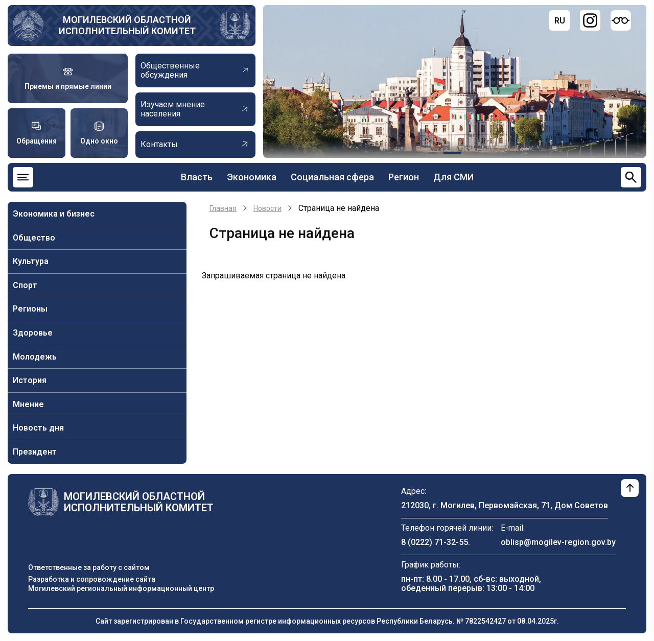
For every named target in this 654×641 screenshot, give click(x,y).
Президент (35, 452)
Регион (403, 177)
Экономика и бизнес (54, 214)
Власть (197, 177)
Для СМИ (453, 177)
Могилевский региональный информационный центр (121, 588)
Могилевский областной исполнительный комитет (127, 25)
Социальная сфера (332, 177)
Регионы (30, 309)
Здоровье (33, 333)
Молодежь (35, 357)
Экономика (251, 177)
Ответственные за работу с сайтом (89, 567)
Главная (223, 208)
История (29, 380)
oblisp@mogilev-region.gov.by (558, 542)
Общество (34, 238)
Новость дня (38, 428)
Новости (267, 208)
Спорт (25, 285)
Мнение (28, 404)
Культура (31, 261)
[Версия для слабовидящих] (621, 20)
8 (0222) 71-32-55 (434, 542)
